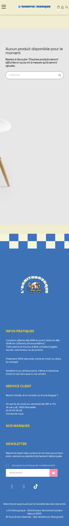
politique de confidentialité (40, 466)
